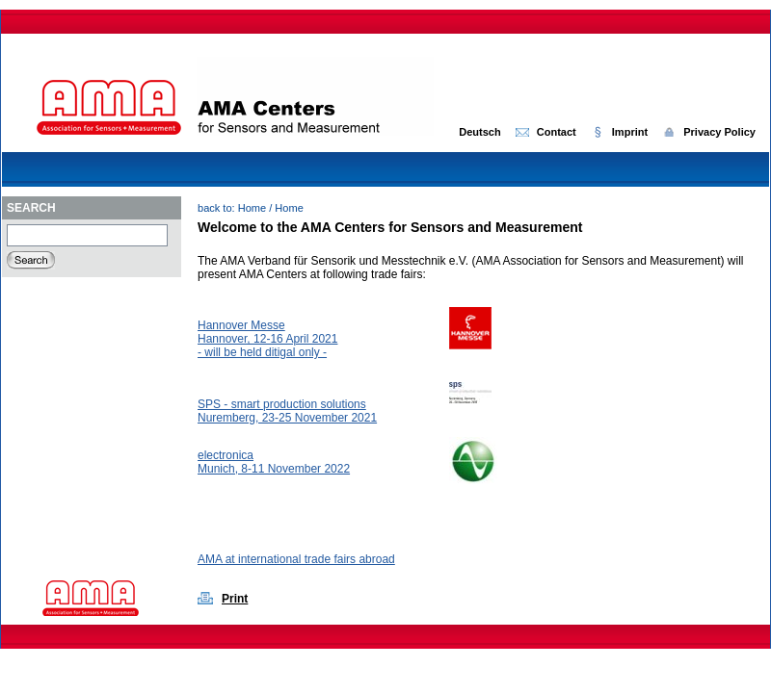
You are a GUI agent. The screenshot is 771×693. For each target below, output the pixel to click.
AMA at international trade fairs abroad (296, 559)
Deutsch (480, 132)
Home (252, 208)
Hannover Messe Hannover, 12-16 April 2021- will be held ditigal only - (267, 339)
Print (235, 598)
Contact (556, 132)
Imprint (630, 132)
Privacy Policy (719, 132)
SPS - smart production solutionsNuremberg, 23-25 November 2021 (287, 411)
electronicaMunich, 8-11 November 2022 (274, 462)
